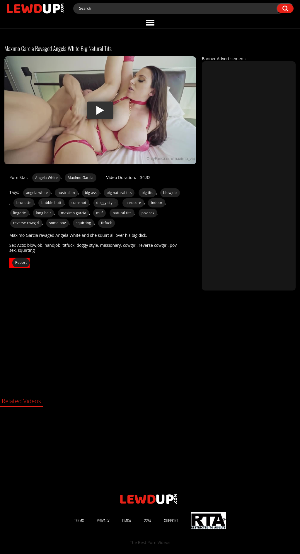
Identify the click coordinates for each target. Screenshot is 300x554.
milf (99, 212)
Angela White (46, 177)
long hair (43, 212)
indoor (156, 202)
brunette (23, 202)
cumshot (78, 202)
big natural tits (119, 192)
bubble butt (51, 202)
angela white (37, 192)
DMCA (126, 520)
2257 (147, 520)
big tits (147, 192)
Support (171, 520)
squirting (83, 222)
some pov (57, 222)
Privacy (103, 520)
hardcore (133, 202)
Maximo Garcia (80, 177)
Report (21, 262)
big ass (91, 192)
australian (66, 192)
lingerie (19, 212)
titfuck (106, 222)
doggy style (106, 202)
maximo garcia (73, 212)
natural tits (121, 212)
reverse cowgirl (26, 222)
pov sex (148, 212)
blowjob (170, 192)
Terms (79, 520)
